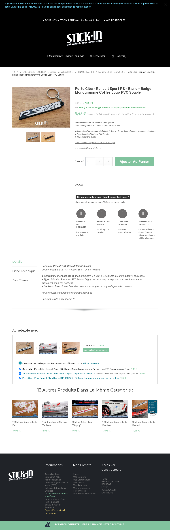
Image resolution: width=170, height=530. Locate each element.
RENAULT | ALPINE (110, 481)
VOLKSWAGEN (109, 490)
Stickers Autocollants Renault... (143, 424)
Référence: (80, 103)
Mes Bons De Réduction (84, 493)
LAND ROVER (108, 492)
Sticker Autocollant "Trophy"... (82, 424)
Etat (76, 107)
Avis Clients (20, 280)
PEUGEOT (106, 484)
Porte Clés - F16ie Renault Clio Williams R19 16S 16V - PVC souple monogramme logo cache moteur (70, 378)
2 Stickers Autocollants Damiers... (114, 424)
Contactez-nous (53, 477)
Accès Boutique (52, 474)
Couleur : (80, 184)
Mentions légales (53, 479)
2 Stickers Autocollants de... (24, 424)
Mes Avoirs (78, 482)
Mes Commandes (81, 479)
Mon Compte (79, 477)
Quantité (79, 161)
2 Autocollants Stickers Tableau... (54, 424)
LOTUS (105, 487)
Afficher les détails (91, 363)
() (120, 56)
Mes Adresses (80, 485)
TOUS (104, 479)
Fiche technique (24, 271)
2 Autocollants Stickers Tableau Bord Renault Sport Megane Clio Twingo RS (59, 373)
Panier (76, 474)
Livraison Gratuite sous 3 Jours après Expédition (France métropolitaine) (120, 114)
